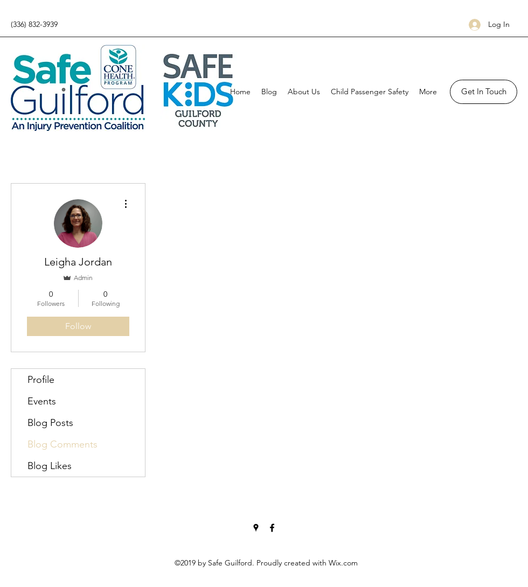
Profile (40, 380)
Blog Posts (50, 423)
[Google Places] (256, 527)
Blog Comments (62, 444)
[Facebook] (272, 527)
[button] (483, 92)
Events (41, 401)
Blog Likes (49, 466)
